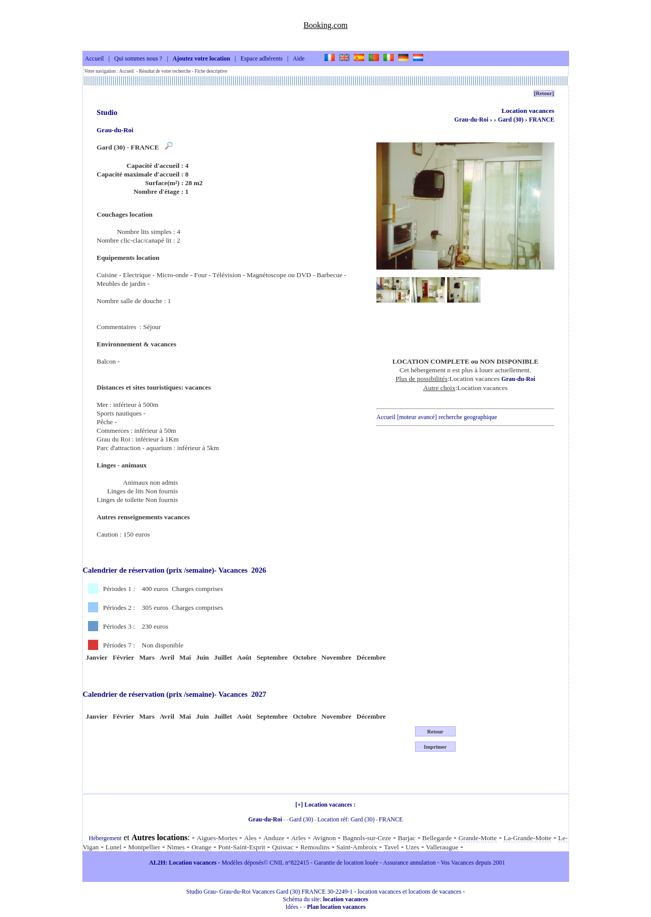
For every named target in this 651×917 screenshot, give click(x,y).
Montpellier (144, 847)
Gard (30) (511, 119)
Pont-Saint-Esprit (241, 847)
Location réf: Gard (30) (345, 819)
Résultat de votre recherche (165, 71)
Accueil (94, 59)
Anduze (273, 838)
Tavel (391, 847)
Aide (299, 59)
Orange (201, 847)
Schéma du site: (325, 899)
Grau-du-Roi (471, 119)
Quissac (282, 847)
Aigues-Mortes (217, 838)
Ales (250, 838)
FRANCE (541, 119)
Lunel (114, 847)
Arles (298, 838)
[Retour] (544, 93)
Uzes (413, 847)
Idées (291, 906)
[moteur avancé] (417, 417)
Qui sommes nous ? (138, 59)
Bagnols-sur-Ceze (367, 838)
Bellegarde (437, 838)
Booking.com (326, 25)
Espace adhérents (262, 59)
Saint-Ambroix (357, 847)
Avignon (324, 838)
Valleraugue (442, 847)
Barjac (407, 838)
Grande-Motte (477, 838)
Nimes (176, 847)
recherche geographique (467, 417)
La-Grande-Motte (527, 838)
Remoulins (315, 847)
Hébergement (105, 838)
